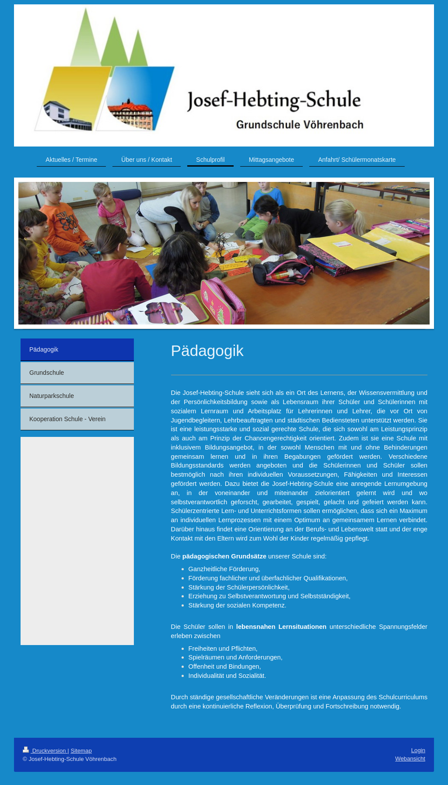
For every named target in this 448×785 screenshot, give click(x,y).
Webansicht (410, 758)
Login (418, 750)
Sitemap (80, 750)
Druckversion (45, 750)
